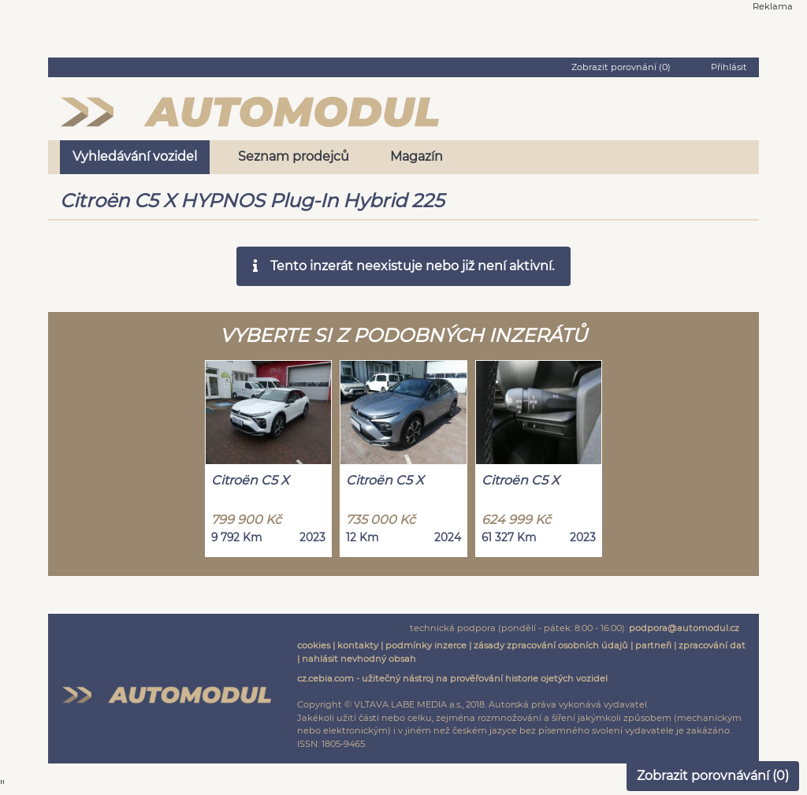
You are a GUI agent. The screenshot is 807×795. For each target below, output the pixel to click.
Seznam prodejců (293, 156)
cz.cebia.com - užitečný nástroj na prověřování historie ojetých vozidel (452, 678)
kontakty (357, 645)
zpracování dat (712, 645)
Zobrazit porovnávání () (713, 775)
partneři (653, 645)
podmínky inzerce (426, 645)
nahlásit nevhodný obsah (359, 658)
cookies (313, 645)
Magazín (416, 156)
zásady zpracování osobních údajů (551, 645)
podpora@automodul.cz (684, 627)
